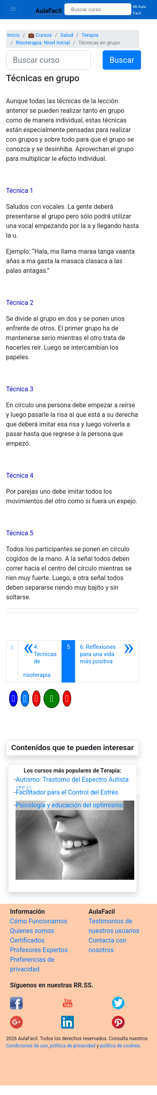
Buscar (121, 60)
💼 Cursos (40, 35)
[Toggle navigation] (13, 8)
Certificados (27, 940)
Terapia (89, 35)
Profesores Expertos (39, 950)
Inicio (13, 35)
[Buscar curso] (97, 9)
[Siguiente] (107, 661)
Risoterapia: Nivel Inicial (43, 43)
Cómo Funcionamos (38, 921)
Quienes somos (32, 931)
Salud (66, 35)
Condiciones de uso (27, 1046)
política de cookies (120, 1046)
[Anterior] (40, 661)
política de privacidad (72, 1046)
